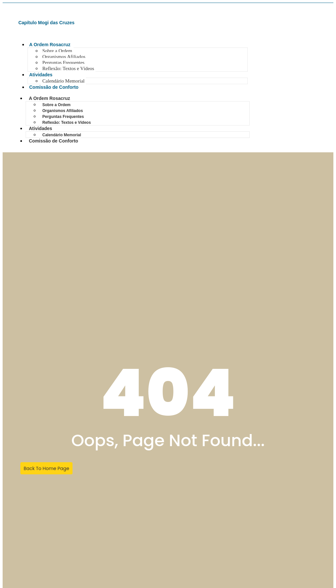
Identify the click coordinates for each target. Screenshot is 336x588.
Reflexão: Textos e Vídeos (68, 68)
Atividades (40, 74)
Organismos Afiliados (63, 56)
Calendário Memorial (63, 81)
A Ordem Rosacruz (50, 44)
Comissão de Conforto (53, 87)
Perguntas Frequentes (63, 62)
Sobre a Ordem (57, 50)
